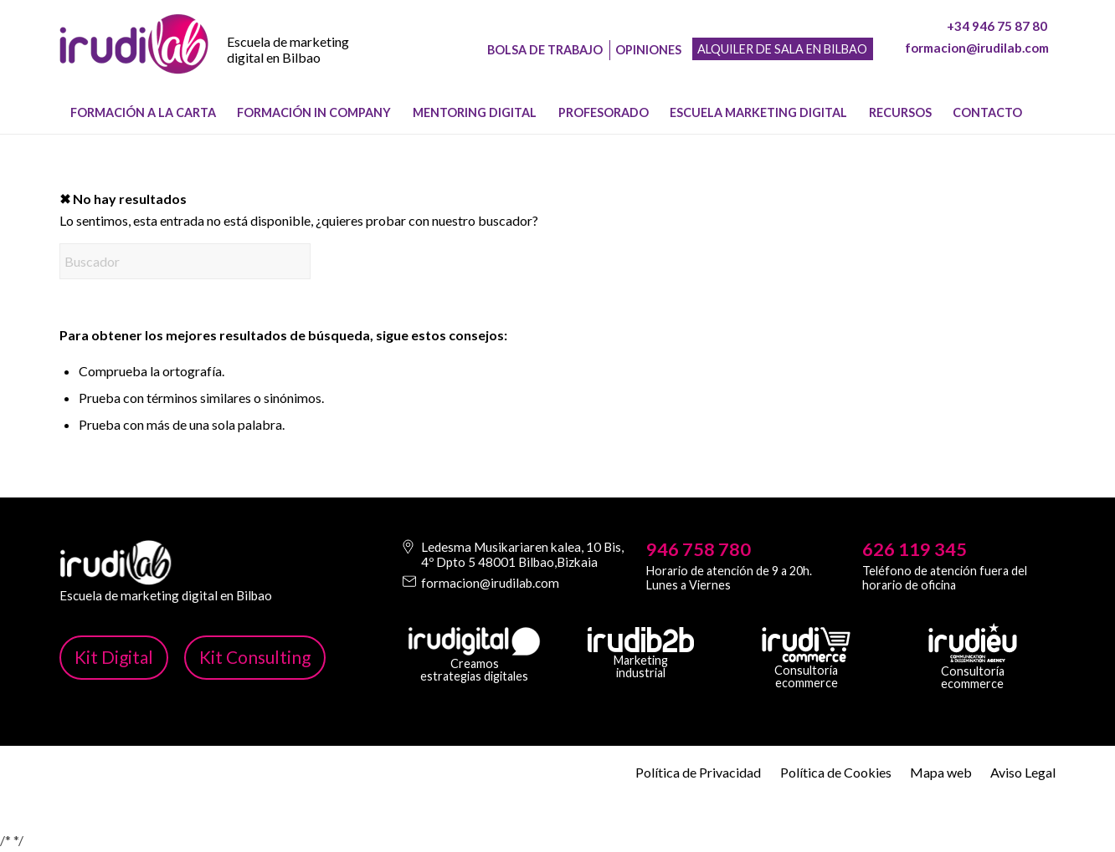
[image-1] (133, 59)
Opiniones (648, 50)
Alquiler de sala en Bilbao (782, 49)
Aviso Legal (1023, 772)
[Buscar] (1045, 113)
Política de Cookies (835, 772)
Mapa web (941, 772)
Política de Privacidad (698, 772)
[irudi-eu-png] (972, 643)
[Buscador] (185, 261)
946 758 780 (698, 549)
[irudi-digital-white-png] (474, 641)
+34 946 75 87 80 (997, 25)
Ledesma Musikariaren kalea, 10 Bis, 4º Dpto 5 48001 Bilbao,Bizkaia (522, 554)
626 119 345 (914, 549)
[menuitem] (143, 113)
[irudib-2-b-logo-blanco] (641, 639)
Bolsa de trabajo (545, 50)
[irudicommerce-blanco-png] (806, 644)
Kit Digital (114, 656)
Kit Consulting (255, 656)
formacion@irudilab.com (977, 47)
